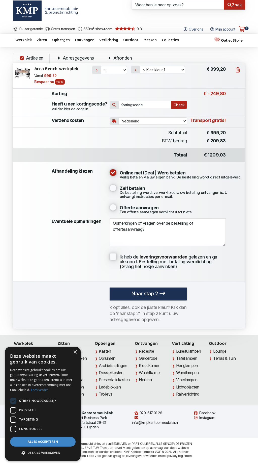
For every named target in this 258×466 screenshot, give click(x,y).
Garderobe (148, 358)
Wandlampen (187, 372)
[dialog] (43, 404)
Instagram (204, 418)
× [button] (75, 352)
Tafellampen (186, 358)
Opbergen (61, 40)
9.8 (128, 29)
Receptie (146, 351)
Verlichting (108, 40)
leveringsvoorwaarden (141, 456)
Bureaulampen (188, 351)
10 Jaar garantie (28, 29)
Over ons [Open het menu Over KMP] (193, 29)
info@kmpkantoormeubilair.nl (155, 420)
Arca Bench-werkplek (56, 69)
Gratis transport (60, 29)
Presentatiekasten (114, 379)
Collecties (170, 40)
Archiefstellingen (113, 365)
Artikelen (31, 58)
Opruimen (107, 358)
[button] (43, 453)
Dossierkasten (111, 372)
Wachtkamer (150, 372)
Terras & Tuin (224, 358)
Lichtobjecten (187, 387)
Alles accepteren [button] (43, 441)
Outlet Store (228, 40)
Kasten (105, 351)
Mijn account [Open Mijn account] (222, 29)
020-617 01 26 (148, 413)
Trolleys (105, 394)
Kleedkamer (149, 365)
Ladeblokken (110, 387)
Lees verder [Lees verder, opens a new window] (39, 390)
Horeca (145, 379)
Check (179, 105)
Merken (150, 40)
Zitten (42, 40)
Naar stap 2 (148, 294)
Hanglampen (187, 365)
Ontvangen (84, 40)
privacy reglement (179, 456)
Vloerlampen (187, 379)
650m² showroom (95, 29)
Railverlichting (187, 394)
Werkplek (23, 40)
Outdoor (131, 40)
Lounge (219, 351)
